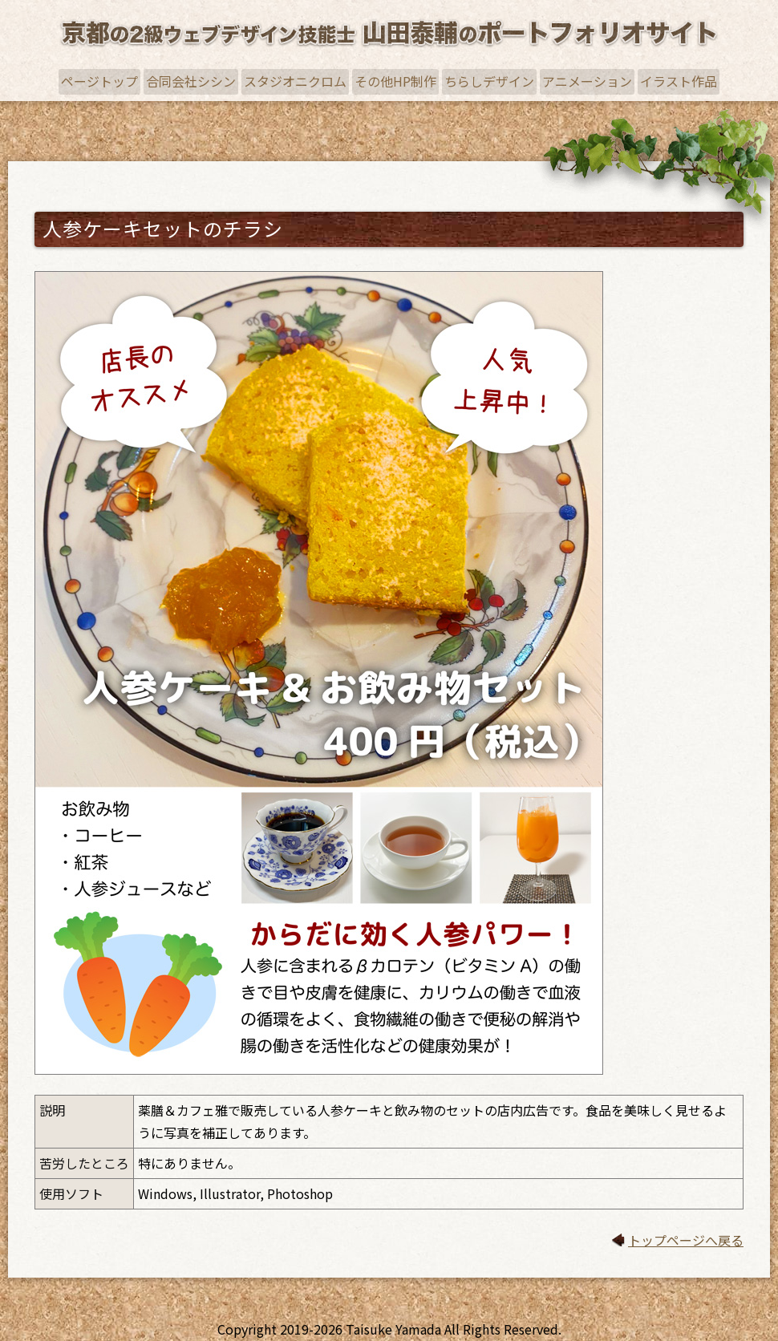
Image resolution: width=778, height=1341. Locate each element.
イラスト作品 (678, 81)
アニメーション (587, 81)
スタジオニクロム (295, 81)
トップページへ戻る (686, 1240)
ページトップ (99, 81)
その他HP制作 (395, 81)
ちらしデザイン (489, 81)
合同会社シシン (191, 81)
